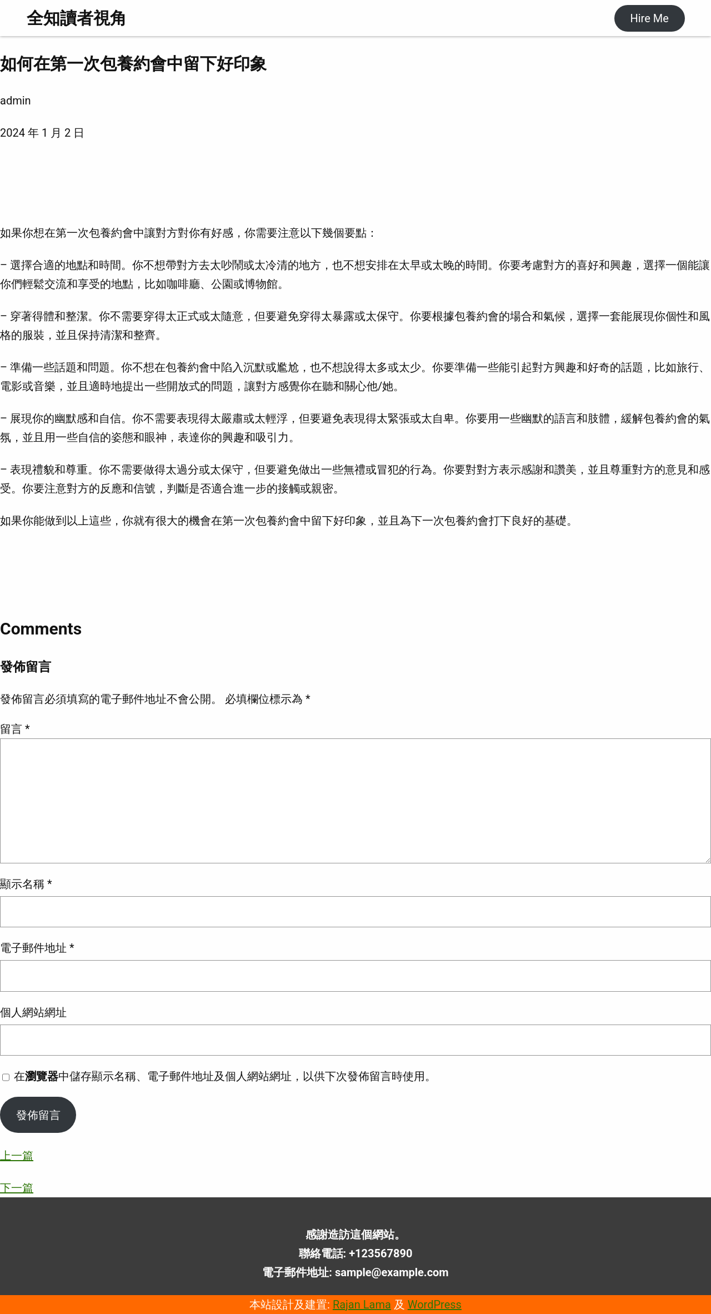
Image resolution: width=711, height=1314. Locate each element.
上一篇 (16, 1155)
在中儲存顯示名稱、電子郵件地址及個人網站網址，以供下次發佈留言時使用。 (225, 1076)
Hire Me (649, 18)
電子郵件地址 (37, 948)
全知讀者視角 (77, 18)
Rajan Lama (362, 1304)
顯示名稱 (26, 884)
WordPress (435, 1304)
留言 (15, 729)
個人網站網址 (33, 1012)
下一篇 (16, 1188)
